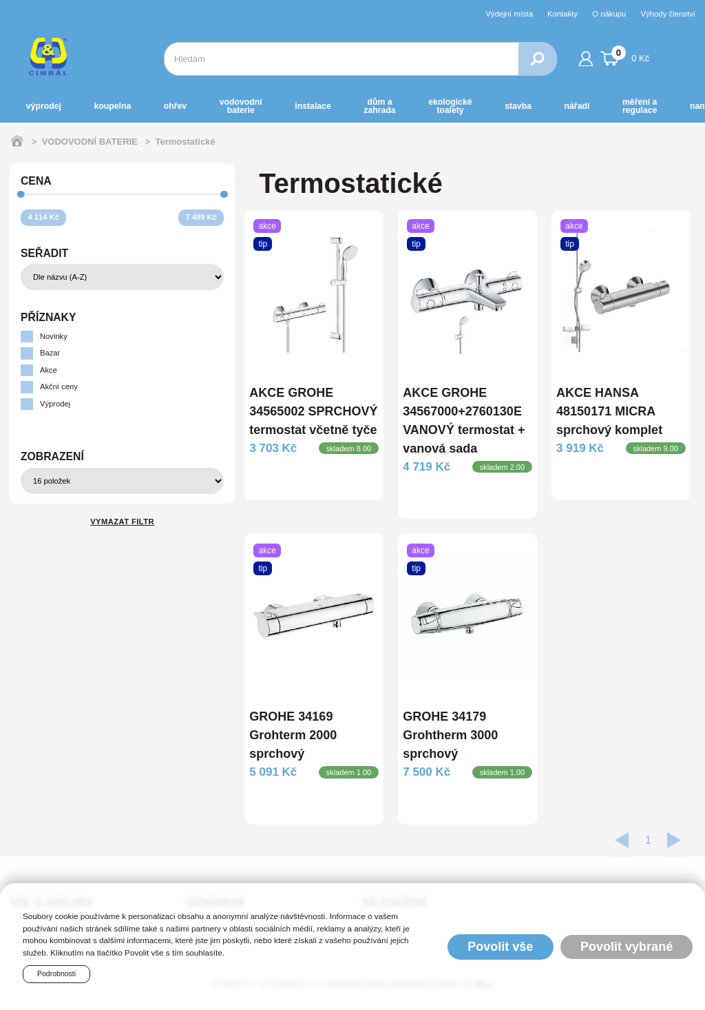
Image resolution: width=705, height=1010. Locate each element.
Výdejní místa (509, 14)
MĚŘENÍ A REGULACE (639, 106)
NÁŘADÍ (577, 106)
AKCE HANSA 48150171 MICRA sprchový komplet (609, 411)
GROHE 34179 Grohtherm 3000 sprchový (450, 735)
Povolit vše (500, 947)
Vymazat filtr (122, 521)
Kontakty (562, 14)
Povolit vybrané (626, 947)
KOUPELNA (112, 106)
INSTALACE (312, 106)
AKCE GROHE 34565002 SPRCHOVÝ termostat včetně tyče (313, 411)
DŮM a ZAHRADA (379, 106)
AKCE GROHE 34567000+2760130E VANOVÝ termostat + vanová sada (464, 420)
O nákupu (609, 14)
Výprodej (43, 106)
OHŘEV (175, 106)
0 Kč (625, 56)
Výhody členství (667, 14)
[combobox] (341, 59)
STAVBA (518, 106)
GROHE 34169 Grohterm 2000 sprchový (293, 735)
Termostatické (185, 141)
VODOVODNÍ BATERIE (241, 106)
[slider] (21, 194)
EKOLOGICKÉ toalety (450, 106)
